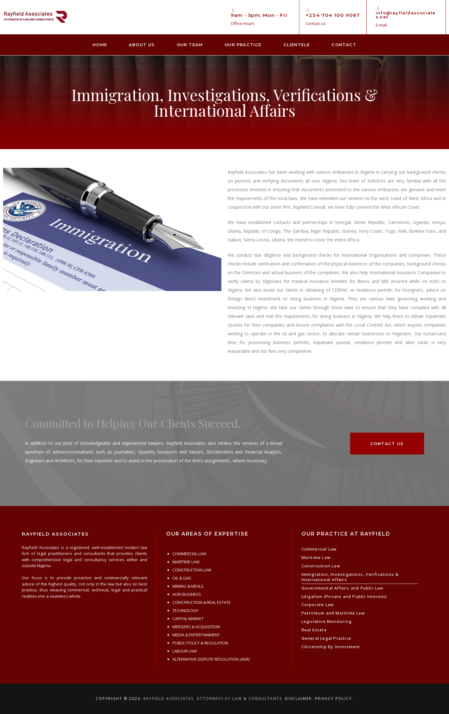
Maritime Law (316, 557)
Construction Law (321, 566)
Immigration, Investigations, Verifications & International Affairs (350, 576)
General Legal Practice (326, 638)
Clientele (296, 44)
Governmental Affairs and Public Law (343, 588)
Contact (343, 44)
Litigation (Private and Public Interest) (344, 596)
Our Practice (242, 44)
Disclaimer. (299, 698)
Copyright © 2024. (119, 698)
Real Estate (314, 630)
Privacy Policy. (334, 698)
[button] (387, 443)
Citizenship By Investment (331, 646)
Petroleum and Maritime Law (333, 613)
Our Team (190, 44)
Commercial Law (319, 549)
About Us (142, 44)
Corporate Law (318, 604)
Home (100, 44)
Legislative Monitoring (327, 621)
